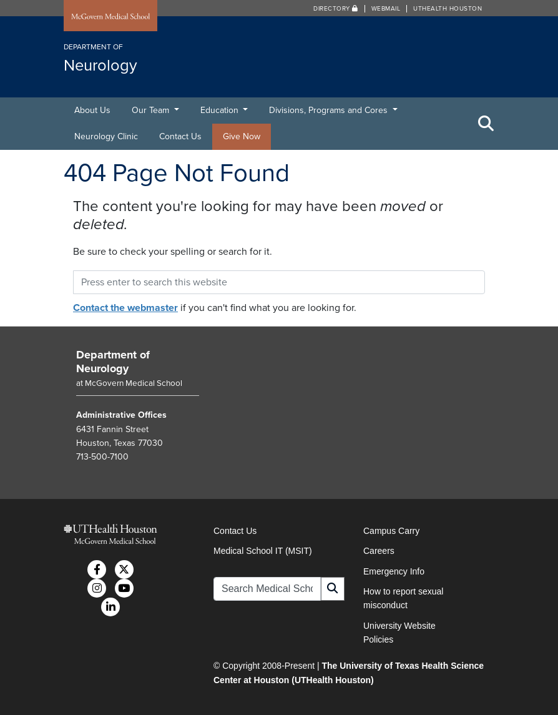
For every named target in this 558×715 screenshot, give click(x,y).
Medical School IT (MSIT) (262, 551)
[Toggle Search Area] (486, 123)
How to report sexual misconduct (403, 598)
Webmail (386, 8)
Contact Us (180, 136)
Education (220, 110)
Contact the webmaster (125, 308)
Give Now (241, 136)
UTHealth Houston (447, 8)
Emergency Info (393, 571)
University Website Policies (399, 632)
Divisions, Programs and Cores (329, 110)
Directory (335, 8)
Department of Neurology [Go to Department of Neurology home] (113, 361)
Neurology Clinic (106, 136)
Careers (378, 551)
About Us (92, 110)
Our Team (152, 110)
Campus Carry (391, 531)
